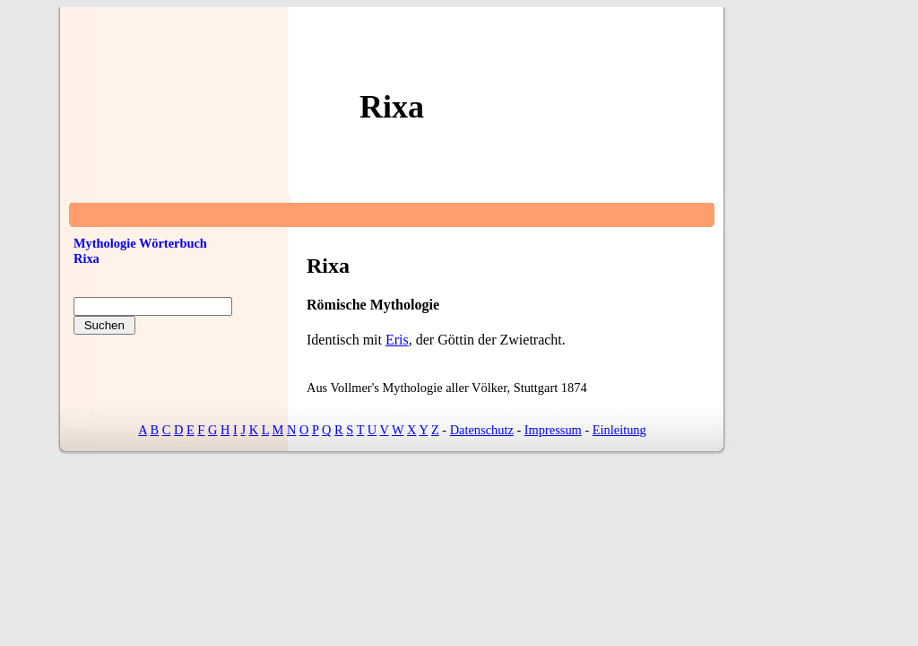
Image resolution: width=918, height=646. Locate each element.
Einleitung (619, 430)
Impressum (553, 430)
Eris (397, 339)
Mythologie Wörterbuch (140, 243)
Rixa (87, 258)
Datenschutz (482, 430)
